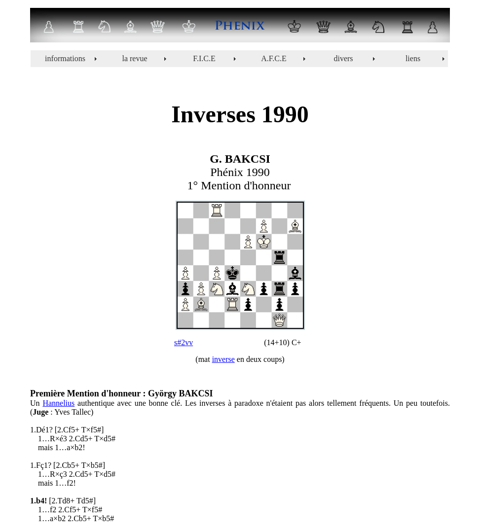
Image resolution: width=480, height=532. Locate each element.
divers (343, 58)
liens (413, 58)
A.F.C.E (274, 58)
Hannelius (58, 403)
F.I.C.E (204, 58)
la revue (134, 58)
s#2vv (183, 342)
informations (65, 58)
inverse (223, 359)
